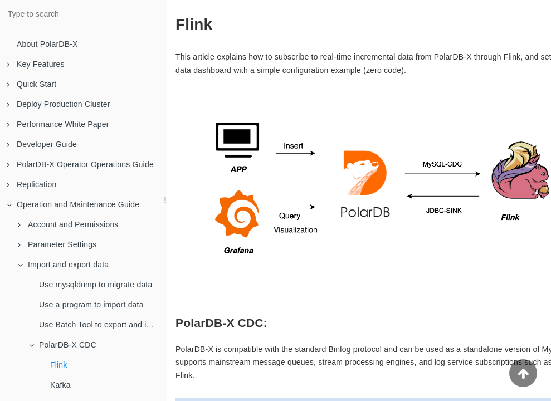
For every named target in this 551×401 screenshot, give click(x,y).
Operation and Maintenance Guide (73, 204)
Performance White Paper (58, 124)
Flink (58, 364)
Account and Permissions (68, 224)
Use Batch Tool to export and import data (103, 324)
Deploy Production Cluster (58, 104)
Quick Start (31, 84)
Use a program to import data (91, 304)
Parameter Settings (57, 244)
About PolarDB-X (47, 44)
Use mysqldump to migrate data (95, 284)
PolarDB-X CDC (62, 344)
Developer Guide (42, 144)
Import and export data (63, 264)
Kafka (60, 384)
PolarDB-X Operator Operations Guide (80, 164)
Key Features (36, 64)
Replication (31, 184)
